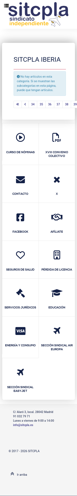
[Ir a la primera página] (18, 104)
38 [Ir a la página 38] (66, 104)
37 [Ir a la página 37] (58, 104)
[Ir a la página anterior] (25, 104)
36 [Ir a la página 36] (49, 104)
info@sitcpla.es (23, 425)
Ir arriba (18, 475)
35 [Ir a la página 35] (41, 104)
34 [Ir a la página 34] (32, 104)
